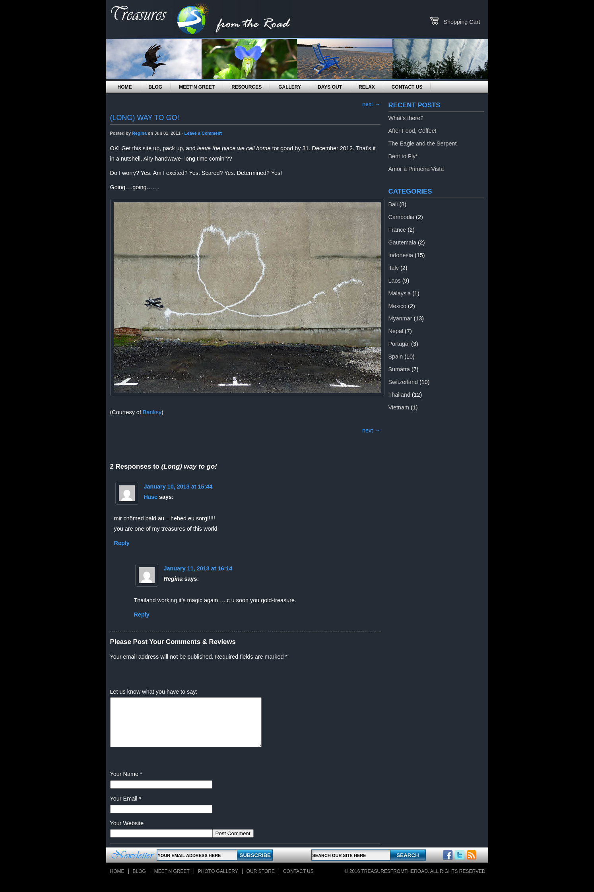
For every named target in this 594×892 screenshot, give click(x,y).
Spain (395, 356)
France (397, 230)
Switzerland (403, 382)
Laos (394, 280)
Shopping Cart (461, 22)
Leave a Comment (203, 133)
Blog (156, 87)
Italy (393, 268)
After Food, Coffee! (412, 131)
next (371, 104)
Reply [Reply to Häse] (122, 543)
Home (125, 87)
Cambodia (401, 217)
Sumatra (399, 369)
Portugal (399, 344)
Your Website (127, 833)
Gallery (289, 87)
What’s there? (406, 118)
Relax (367, 87)
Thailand (399, 395)
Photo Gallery (218, 881)
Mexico (397, 306)
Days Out (330, 87)
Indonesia (400, 255)
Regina (139, 133)
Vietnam (399, 407)
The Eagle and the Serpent (422, 143)
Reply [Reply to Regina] (141, 614)
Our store (261, 881)
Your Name (124, 783)
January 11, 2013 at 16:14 (198, 568)
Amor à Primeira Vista (416, 169)
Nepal (396, 331)
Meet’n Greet (197, 87)
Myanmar (400, 318)
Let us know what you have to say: (154, 691)
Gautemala (402, 242)
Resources (246, 87)
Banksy (152, 412)
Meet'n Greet (172, 881)
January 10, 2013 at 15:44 (178, 486)
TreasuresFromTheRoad (394, 881)
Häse (150, 497)
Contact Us (407, 87)
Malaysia (399, 293)
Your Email (124, 808)
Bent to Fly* (403, 156)
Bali (393, 204)
